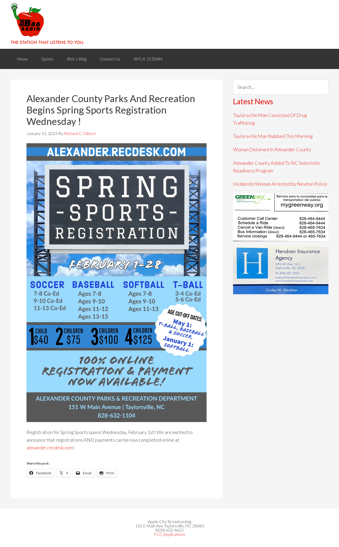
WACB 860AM (169, 24)
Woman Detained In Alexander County (272, 149)
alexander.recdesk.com (49, 447)
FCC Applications (169, 534)
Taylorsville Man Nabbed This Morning (273, 136)
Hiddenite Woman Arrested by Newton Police (280, 184)
